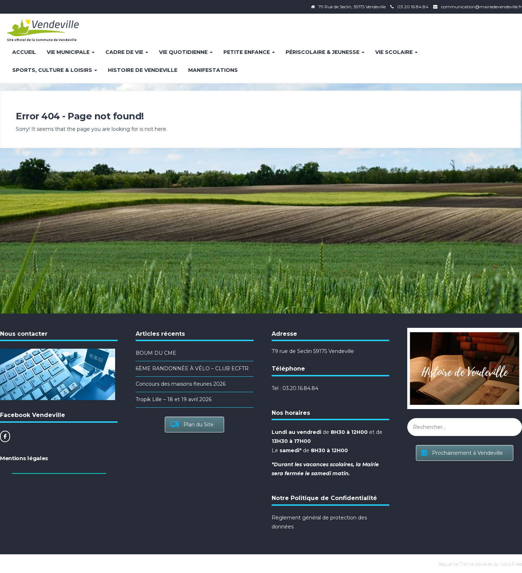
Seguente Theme (456, 563)
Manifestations (213, 70)
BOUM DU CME (156, 353)
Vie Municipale (71, 52)
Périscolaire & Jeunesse (325, 52)
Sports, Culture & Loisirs (54, 70)
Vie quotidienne (186, 52)
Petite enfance (249, 52)
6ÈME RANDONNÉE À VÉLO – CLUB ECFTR (192, 368)
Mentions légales (24, 458)
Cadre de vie (126, 52)
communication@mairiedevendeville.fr (481, 6)
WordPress (511, 563)
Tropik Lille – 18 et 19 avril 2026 (174, 399)
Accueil (24, 52)
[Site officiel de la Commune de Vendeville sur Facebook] (5, 436)
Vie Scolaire (396, 52)
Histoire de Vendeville (142, 70)
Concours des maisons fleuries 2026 (181, 384)
